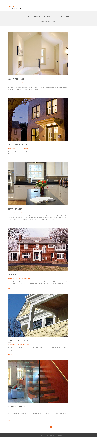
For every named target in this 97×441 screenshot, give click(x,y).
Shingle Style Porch (19, 341)
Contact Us (84, 7)
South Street (15, 209)
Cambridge (13, 275)
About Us (49, 7)
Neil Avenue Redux (17, 145)
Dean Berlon (25, 82)
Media (74, 7)
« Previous (39, 426)
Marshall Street (17, 406)
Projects (58, 7)
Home (40, 7)
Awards (67, 7)
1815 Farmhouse (16, 79)
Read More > (11, 92)
